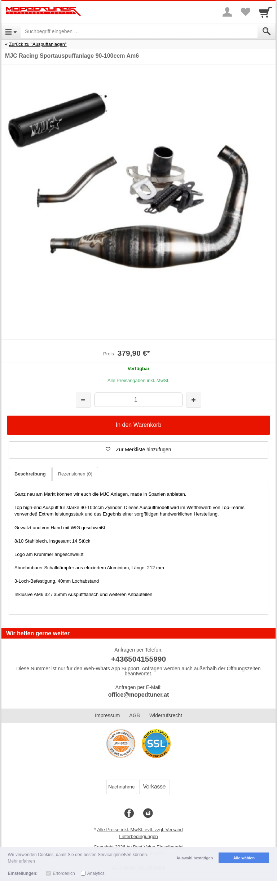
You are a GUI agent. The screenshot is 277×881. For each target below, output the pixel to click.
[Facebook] (129, 813)
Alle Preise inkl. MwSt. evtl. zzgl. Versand (140, 829)
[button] (138, 450)
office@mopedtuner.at (138, 695)
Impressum (107, 715)
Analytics (96, 873)
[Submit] (266, 31)
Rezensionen (75, 474)
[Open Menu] (11, 31)
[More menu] (227, 11)
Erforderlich (64, 873)
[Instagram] (147, 813)
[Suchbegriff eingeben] (139, 31)
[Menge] (138, 400)
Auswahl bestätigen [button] (194, 858)
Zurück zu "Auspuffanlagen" (38, 44)
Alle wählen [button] (244, 858)
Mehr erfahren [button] (21, 861)
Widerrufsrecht (165, 715)
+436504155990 (138, 659)
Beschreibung (30, 474)
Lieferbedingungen (138, 836)
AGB (134, 715)
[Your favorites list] (245, 11)
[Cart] (265, 11)
